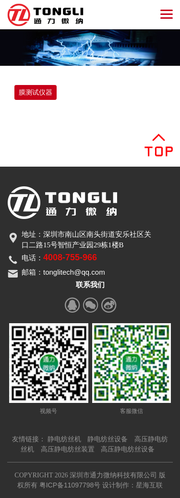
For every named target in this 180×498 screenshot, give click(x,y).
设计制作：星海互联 (132, 485)
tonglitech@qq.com (74, 272)
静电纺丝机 (64, 439)
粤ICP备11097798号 (70, 485)
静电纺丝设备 (107, 439)
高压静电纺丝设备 (128, 449)
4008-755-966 (70, 257)
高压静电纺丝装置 (68, 449)
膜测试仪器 (35, 92)
